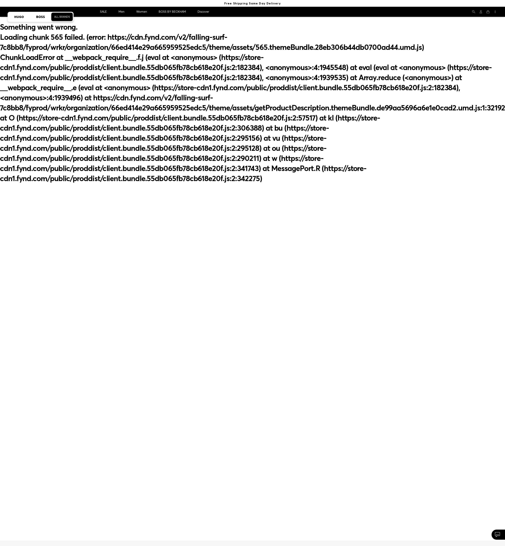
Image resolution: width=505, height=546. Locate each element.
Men (121, 11)
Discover (203, 11)
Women (141, 11)
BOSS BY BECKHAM (172, 11)
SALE (103, 11)
